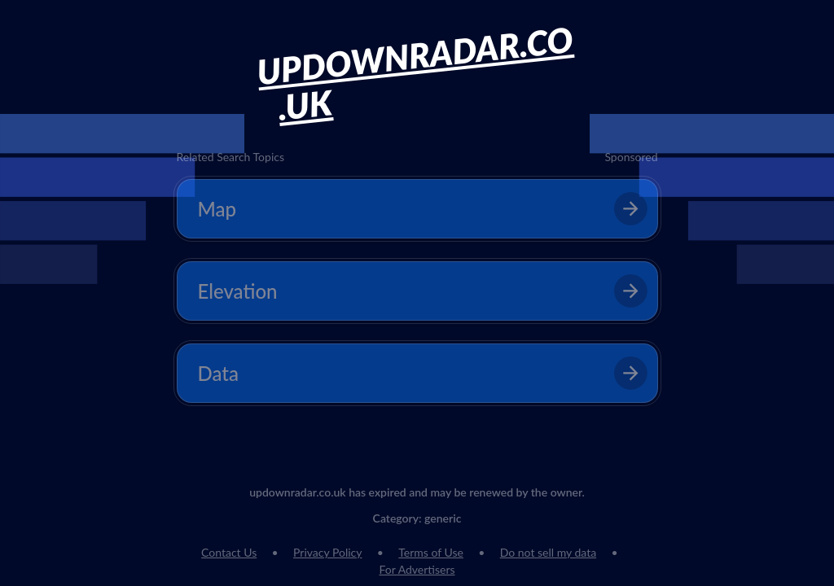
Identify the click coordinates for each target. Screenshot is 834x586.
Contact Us (229, 552)
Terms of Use (430, 552)
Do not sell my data (548, 552)
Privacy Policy (327, 552)
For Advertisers (416, 569)
